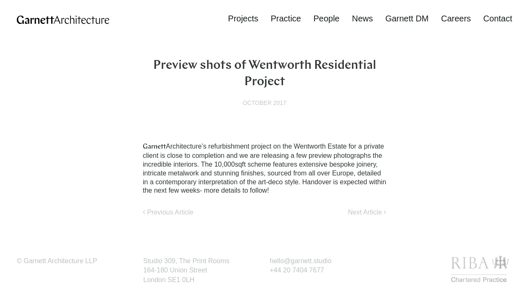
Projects (243, 18)
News (362, 18)
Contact (497, 18)
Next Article (367, 212)
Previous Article (168, 212)
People (326, 18)
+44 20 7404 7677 (297, 270)
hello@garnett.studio (301, 260)
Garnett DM (407, 18)
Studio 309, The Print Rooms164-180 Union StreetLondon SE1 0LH (186, 270)
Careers (456, 18)
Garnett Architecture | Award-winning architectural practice (63, 20)
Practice (286, 18)
